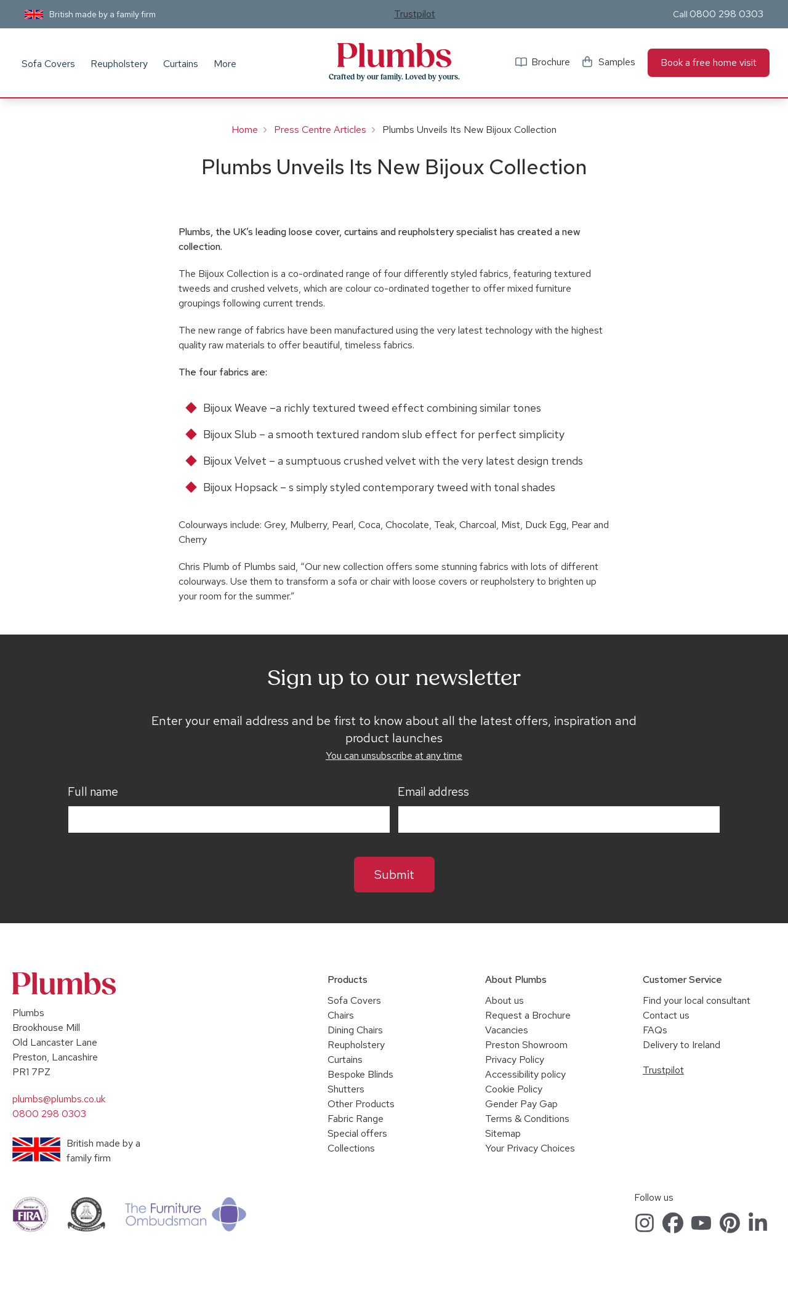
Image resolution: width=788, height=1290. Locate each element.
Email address (433, 792)
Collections (351, 1148)
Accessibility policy (525, 1074)
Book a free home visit (709, 62)
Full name (93, 792)
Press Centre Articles (320, 129)
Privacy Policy (514, 1059)
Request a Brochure (528, 1015)
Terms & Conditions (527, 1118)
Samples (616, 61)
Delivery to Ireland (681, 1044)
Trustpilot (414, 13)
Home (244, 129)
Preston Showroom (526, 1044)
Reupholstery (119, 63)
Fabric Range (356, 1118)
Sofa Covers (48, 63)
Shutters (346, 1089)
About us (504, 1000)
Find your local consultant (696, 1000)
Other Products (361, 1103)
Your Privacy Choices (530, 1148)
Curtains (180, 63)
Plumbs (394, 55)
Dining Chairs (355, 1030)
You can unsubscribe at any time (394, 755)
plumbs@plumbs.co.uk (58, 1098)
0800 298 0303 (726, 13)
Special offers (357, 1133)
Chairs (341, 1015)
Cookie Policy (513, 1089)
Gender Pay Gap (521, 1103)
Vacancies (506, 1030)
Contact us (666, 1015)
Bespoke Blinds (360, 1074)
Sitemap (503, 1133)
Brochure (550, 61)
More (225, 63)
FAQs (655, 1030)
